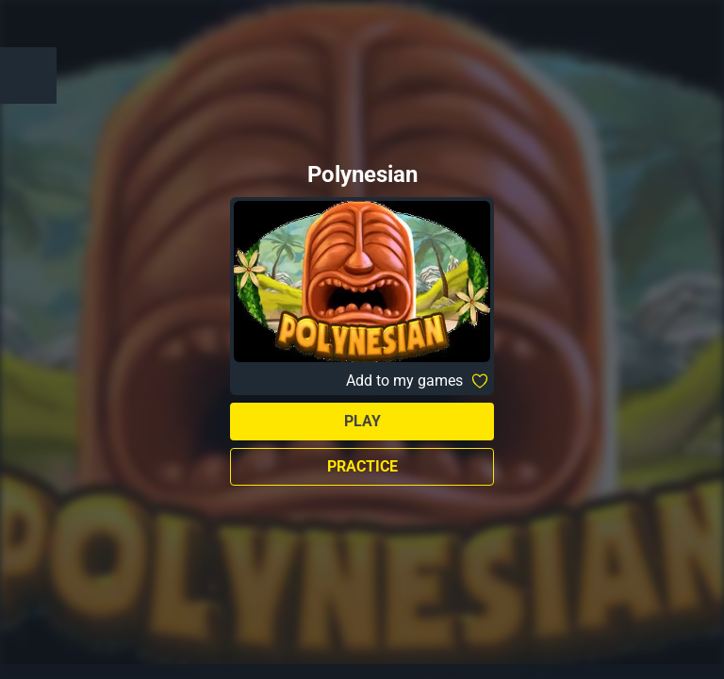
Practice (362, 466)
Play (362, 421)
